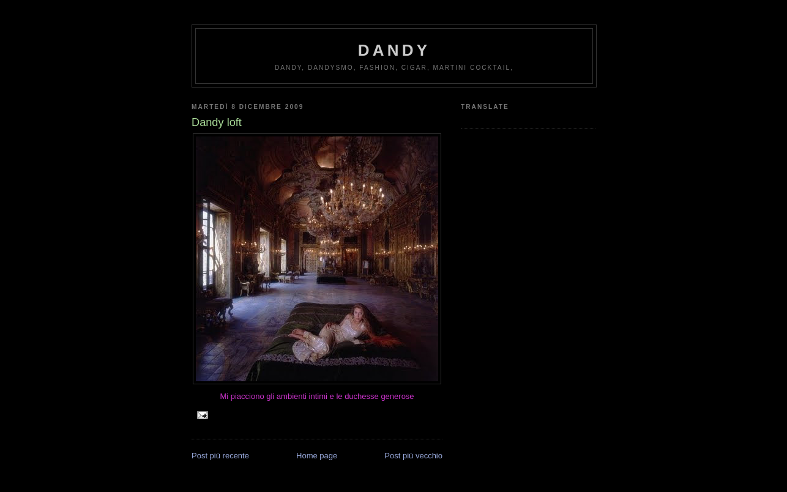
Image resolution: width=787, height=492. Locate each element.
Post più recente (220, 455)
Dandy (394, 50)
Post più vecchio (413, 455)
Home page (316, 455)
